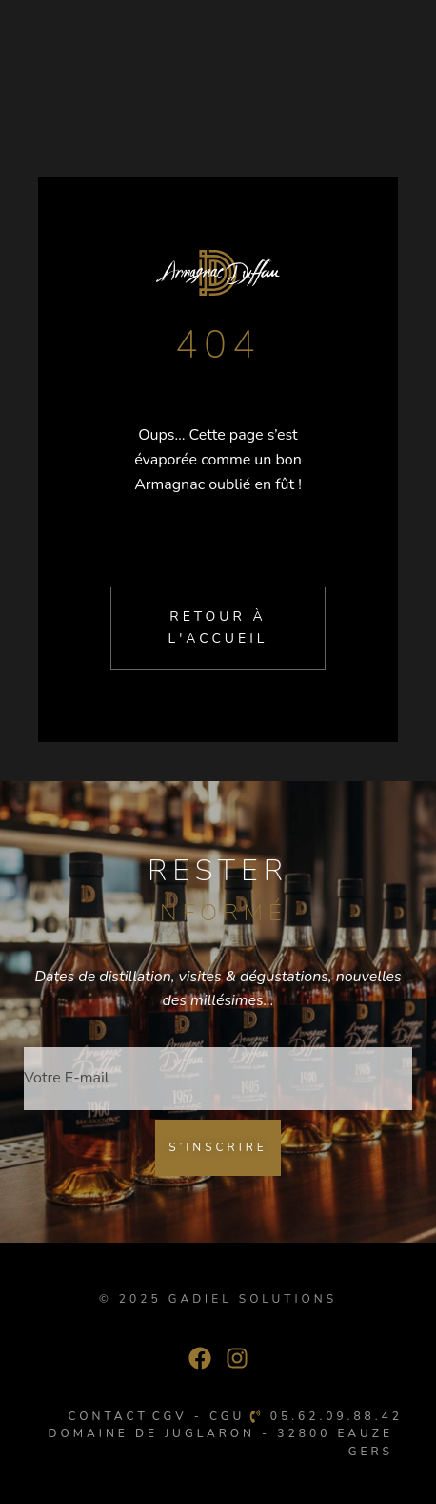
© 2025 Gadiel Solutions (218, 1299)
